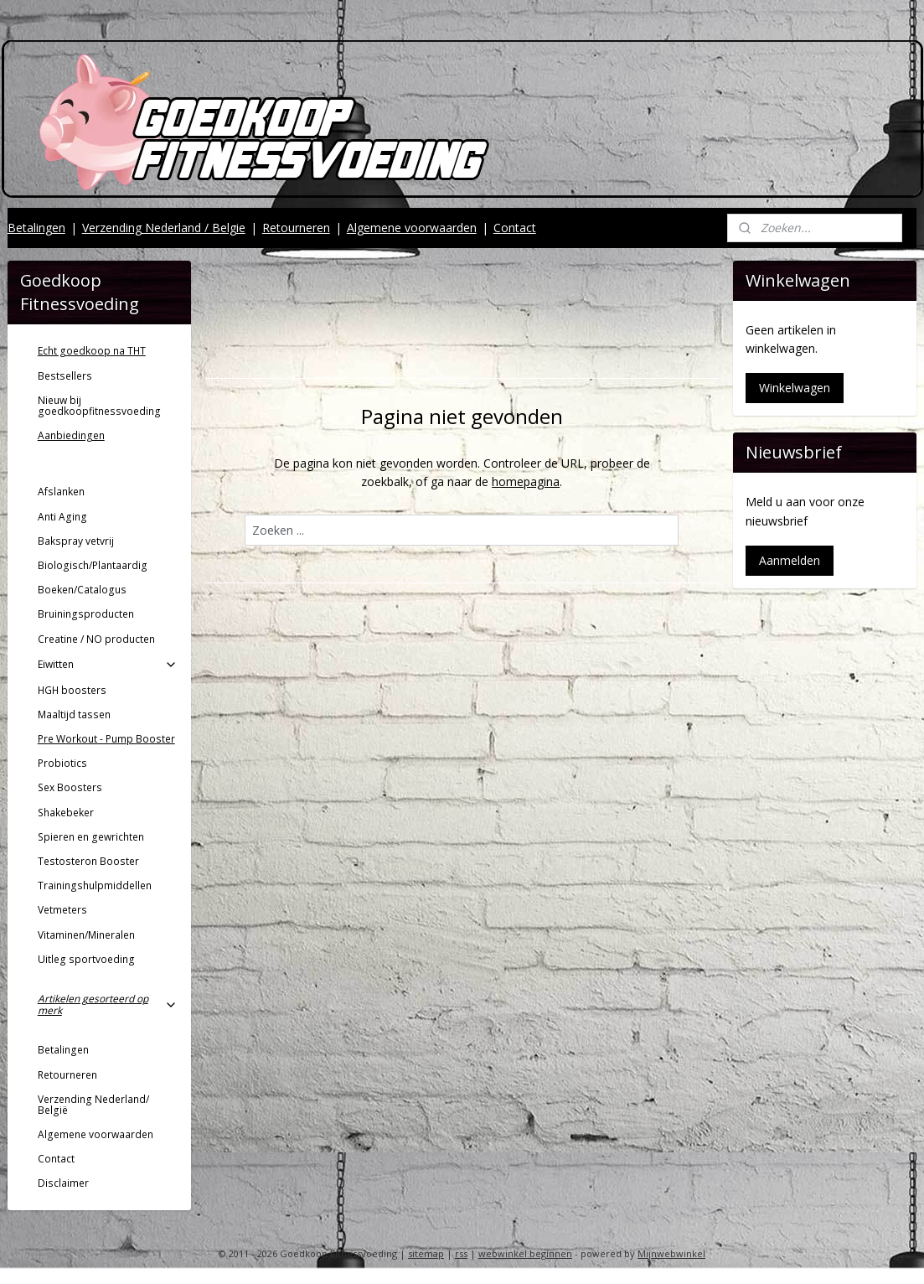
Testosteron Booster (88, 861)
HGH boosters (72, 690)
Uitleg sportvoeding (86, 959)
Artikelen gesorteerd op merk (108, 1004)
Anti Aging (62, 517)
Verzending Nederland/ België (93, 1104)
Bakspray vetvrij (76, 541)
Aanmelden (789, 560)
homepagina (526, 481)
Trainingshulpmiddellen (95, 885)
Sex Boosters (70, 787)
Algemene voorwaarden (412, 228)
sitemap (426, 1253)
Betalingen (36, 228)
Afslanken (61, 491)
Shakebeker (66, 812)
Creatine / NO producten (96, 639)
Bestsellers (65, 376)
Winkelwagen (794, 388)
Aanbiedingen (71, 435)
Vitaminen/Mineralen (86, 935)
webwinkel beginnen (525, 1253)
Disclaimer (63, 1183)
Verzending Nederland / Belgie (163, 228)
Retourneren (296, 228)
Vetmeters (62, 910)
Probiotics (62, 763)
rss (461, 1253)
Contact (514, 228)
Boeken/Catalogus (82, 589)
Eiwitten (108, 664)
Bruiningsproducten (86, 614)
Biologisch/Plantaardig (92, 565)
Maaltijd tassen (74, 714)
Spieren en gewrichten (91, 837)
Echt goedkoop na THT (92, 351)
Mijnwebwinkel (671, 1253)
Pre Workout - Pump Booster (106, 739)
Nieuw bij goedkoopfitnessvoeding (99, 405)
